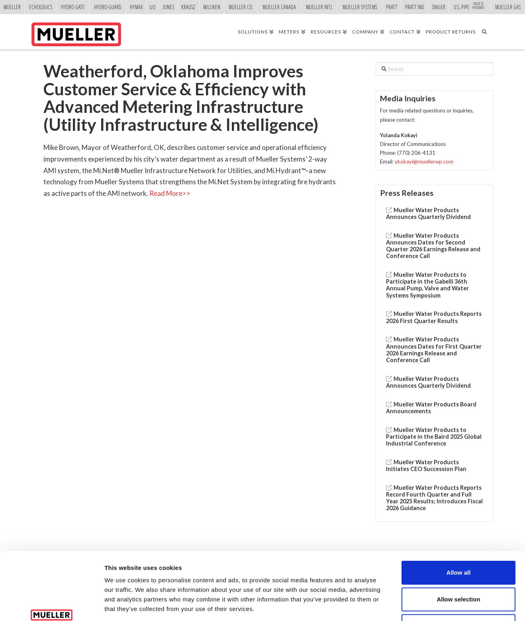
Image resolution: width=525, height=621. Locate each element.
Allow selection (458, 541)
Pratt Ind (414, 6)
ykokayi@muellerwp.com (424, 161)
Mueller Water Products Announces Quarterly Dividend (428, 213)
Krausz (188, 6)
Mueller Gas (508, 6)
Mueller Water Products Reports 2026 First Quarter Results (434, 317)
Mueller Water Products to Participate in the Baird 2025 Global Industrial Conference (434, 436)
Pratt (392, 6)
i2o (152, 6)
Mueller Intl (319, 6)
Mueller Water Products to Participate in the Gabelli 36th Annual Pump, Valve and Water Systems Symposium (427, 285)
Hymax (136, 6)
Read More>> (169, 193)
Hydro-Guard (107, 6)
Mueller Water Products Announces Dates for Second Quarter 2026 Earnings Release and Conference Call (433, 246)
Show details (418, 605)
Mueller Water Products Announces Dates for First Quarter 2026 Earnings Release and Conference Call (434, 349)
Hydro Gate (73, 6)
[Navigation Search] (487, 31)
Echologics (40, 6)
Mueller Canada (279, 6)
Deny (458, 568)
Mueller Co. (241, 6)
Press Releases (406, 192)
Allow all (459, 514)
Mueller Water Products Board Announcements (431, 407)
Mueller (12, 6)
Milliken (211, 6)
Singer (438, 6)
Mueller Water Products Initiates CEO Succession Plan (426, 465)
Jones (168, 6)
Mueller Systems (360, 6)
